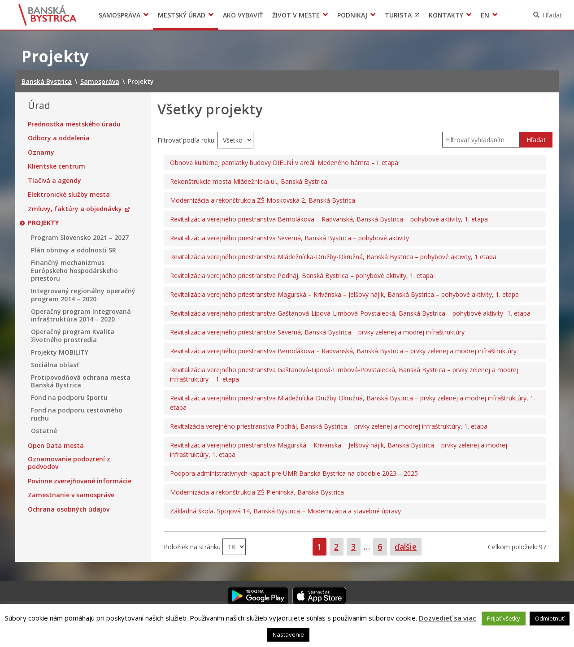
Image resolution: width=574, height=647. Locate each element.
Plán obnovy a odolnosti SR (73, 250)
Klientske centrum (56, 166)
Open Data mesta (56, 446)
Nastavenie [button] (288, 634)
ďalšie (406, 546)
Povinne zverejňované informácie (79, 481)
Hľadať (552, 15)
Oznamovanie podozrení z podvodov (69, 463)
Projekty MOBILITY (59, 352)
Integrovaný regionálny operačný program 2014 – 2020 (83, 295)
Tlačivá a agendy (54, 181)
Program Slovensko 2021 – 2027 (80, 238)
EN (485, 15)
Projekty (43, 223)
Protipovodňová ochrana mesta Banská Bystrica (80, 381)
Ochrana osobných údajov (68, 509)
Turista (398, 15)
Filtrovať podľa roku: (187, 140)
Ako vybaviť (243, 15)
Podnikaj (352, 15)
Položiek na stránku (193, 546)
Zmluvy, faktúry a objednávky (75, 209)
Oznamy (41, 152)
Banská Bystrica (48, 14)
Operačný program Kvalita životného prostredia (72, 335)
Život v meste (296, 15)
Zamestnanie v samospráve (71, 495)
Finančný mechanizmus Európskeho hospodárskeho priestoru (74, 270)
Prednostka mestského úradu (74, 124)
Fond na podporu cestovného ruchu (76, 414)
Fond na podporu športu (69, 398)
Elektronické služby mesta (69, 195)
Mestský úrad (181, 15)
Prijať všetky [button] (503, 618)
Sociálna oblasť (55, 365)
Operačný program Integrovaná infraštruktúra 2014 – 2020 (81, 315)
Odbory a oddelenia (59, 138)
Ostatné (44, 431)
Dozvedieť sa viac (447, 617)
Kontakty (446, 15)
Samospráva (119, 15)
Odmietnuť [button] (549, 618)
